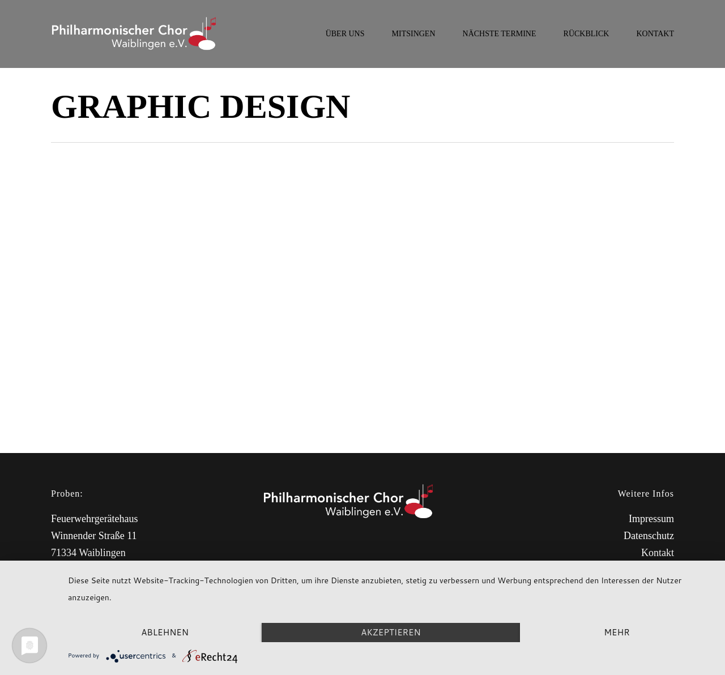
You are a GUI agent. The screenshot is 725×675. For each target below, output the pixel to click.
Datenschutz (649, 535)
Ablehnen (165, 632)
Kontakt (657, 552)
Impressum (651, 518)
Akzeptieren (390, 632)
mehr (616, 632)
